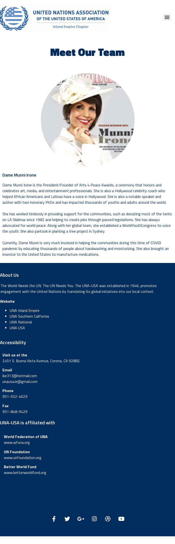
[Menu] (167, 17)
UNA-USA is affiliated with (27, 422)
